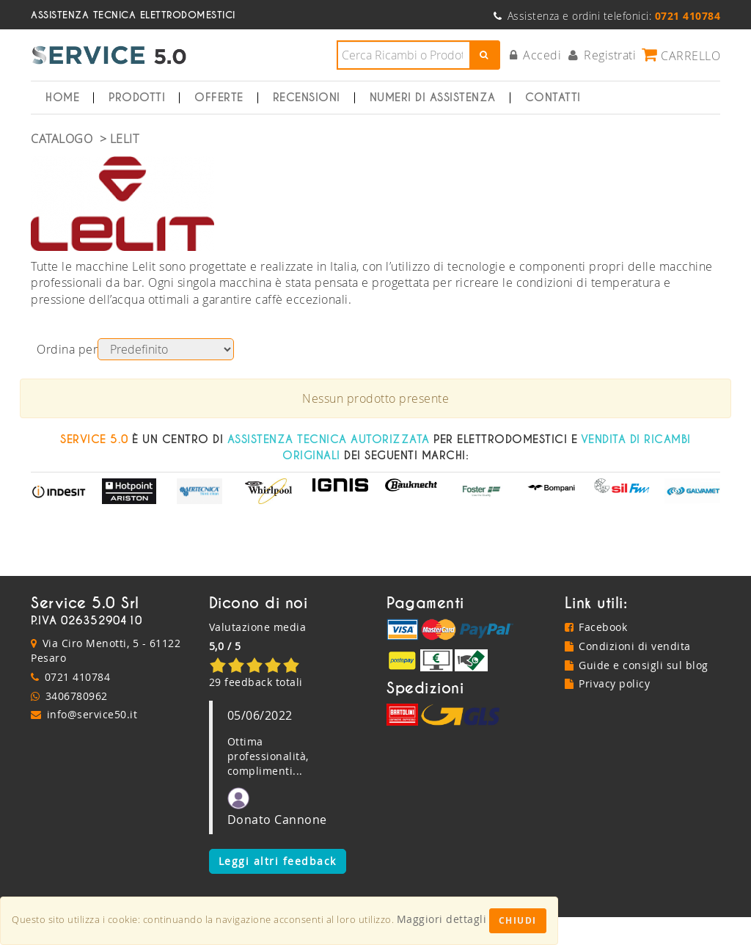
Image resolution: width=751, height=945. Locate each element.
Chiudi (518, 920)
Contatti (553, 97)
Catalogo (61, 139)
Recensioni (306, 97)
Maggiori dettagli (442, 919)
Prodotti (137, 97)
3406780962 (76, 696)
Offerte (218, 97)
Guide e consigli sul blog (636, 665)
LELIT (124, 139)
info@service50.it (92, 714)
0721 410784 (78, 677)
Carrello (681, 55)
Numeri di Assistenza (433, 97)
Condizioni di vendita (628, 646)
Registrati (602, 55)
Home (62, 97)
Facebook (596, 627)
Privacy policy (608, 683)
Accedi (536, 55)
